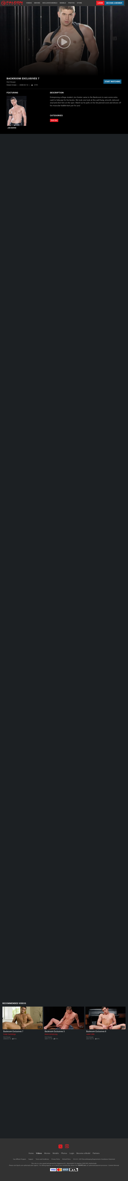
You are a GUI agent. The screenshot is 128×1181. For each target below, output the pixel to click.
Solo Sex (54, 120)
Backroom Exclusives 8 (96, 1031)
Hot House (6, 1037)
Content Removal (114, 1165)
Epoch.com (19, 1165)
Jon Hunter (11, 128)
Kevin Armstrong (51, 1034)
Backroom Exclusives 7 (13, 1031)
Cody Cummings (9, 1034)
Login (100, 3)
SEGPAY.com (82, 1165)
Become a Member (114, 3)
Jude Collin (90, 1034)
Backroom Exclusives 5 (55, 1031)
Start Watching (112, 81)
